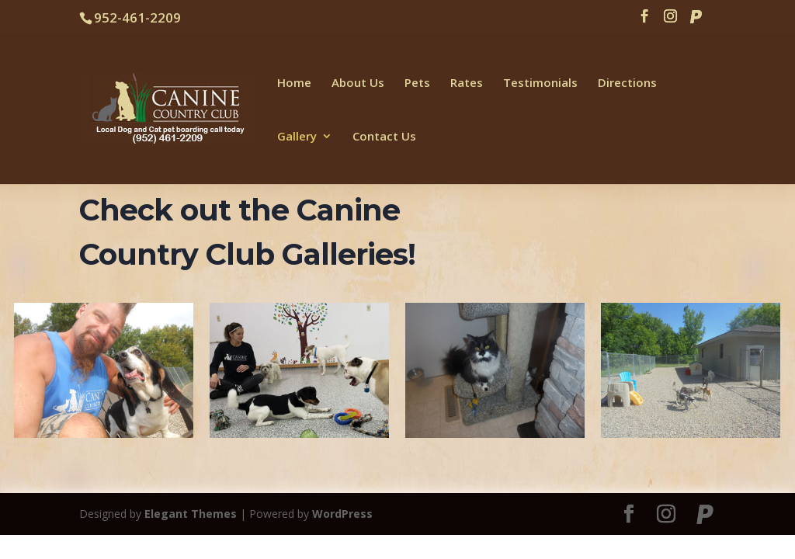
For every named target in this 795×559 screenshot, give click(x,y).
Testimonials (540, 83)
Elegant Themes (190, 513)
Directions (627, 83)
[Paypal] (695, 21)
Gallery (297, 137)
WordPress (342, 513)
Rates (466, 83)
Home (294, 83)
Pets (417, 83)
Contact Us (384, 137)
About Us (358, 83)
